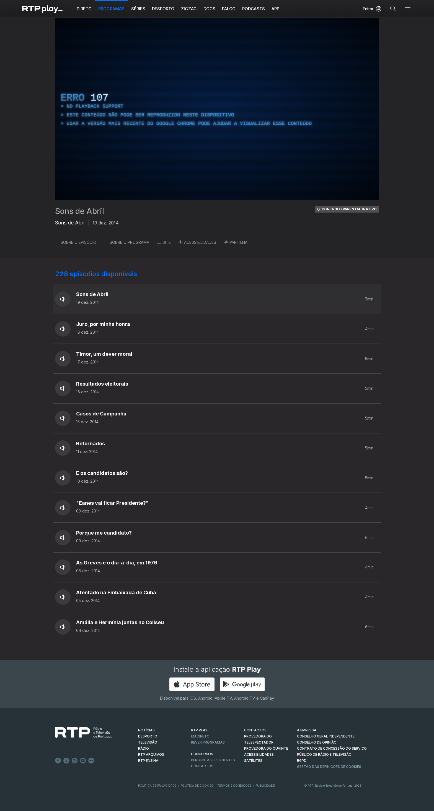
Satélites (253, 760)
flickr (91, 761)
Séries (138, 8)
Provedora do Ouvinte (266, 748)
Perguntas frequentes (213, 760)
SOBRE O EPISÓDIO (75, 242)
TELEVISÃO (147, 742)
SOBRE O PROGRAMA (126, 242)
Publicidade (265, 785)
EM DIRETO (200, 736)
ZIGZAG (189, 8)
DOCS (209, 8)
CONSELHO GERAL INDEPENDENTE (326, 736)
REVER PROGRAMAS (208, 742)
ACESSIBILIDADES (197, 242)
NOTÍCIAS (146, 730)
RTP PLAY (199, 730)
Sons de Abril (79, 211)
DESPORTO (147, 736)
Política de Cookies (196, 785)
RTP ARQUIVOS (151, 754)
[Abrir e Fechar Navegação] (407, 9)
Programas (111, 8)
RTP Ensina (148, 760)
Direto (84, 8)
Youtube (83, 761)
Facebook (58, 761)
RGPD (301, 760)
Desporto (163, 8)
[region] (217, 109)
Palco (229, 8)
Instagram (75, 761)
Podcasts (253, 8)
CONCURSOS (202, 754)
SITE (164, 242)
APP (275, 8)
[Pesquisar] (393, 8)
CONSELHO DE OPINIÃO (317, 742)
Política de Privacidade (157, 785)
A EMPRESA (306, 730)
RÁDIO (143, 748)
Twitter (66, 761)
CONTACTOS (255, 730)
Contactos (202, 766)
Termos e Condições (234, 785)
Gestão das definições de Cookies (329, 767)
